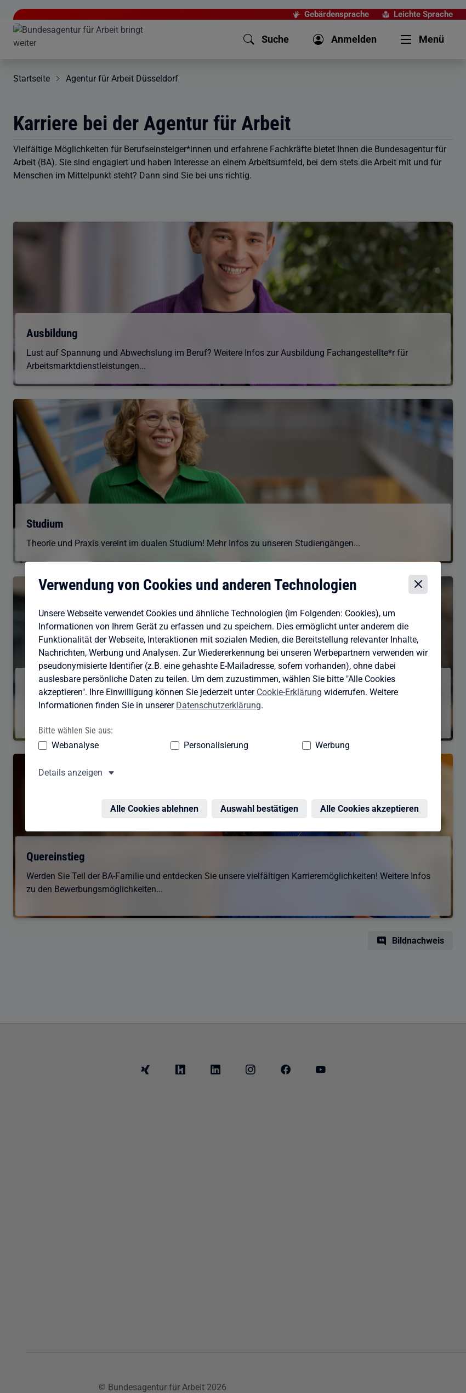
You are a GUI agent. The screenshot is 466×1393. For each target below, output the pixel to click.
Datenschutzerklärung (215, 705)
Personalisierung (171, 746)
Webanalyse (72, 746)
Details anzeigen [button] (68, 773)
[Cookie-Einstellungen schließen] (420, 584)
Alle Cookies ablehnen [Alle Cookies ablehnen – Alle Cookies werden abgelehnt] (157, 802)
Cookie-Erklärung (286, 692)
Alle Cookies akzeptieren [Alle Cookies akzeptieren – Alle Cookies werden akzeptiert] (372, 802)
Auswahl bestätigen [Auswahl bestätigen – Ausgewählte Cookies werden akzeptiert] (262, 802)
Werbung (246, 746)
